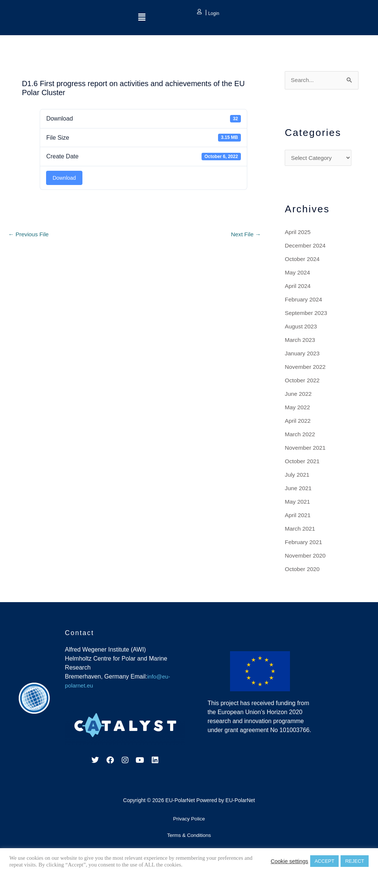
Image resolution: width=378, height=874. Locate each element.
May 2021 (298, 503)
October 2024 (303, 260)
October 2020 (303, 570)
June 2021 (299, 489)
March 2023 (301, 341)
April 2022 (298, 422)
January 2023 (303, 354)
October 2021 (303, 462)
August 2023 (301, 327)
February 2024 (304, 300)
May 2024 (298, 273)
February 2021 (304, 543)
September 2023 (307, 314)
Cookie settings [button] (289, 861)
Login (213, 13)
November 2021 (306, 449)
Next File (245, 234)
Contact (80, 634)
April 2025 (298, 233)
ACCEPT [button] (325, 861)
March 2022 (301, 435)
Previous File (29, 234)
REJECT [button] (354, 861)
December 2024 (306, 246)
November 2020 (306, 556)
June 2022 (299, 395)
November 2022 (306, 368)
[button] (141, 17)
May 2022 (298, 408)
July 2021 (298, 476)
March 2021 (301, 529)
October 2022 (303, 381)
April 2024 (298, 287)
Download (64, 178)
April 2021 (298, 516)
